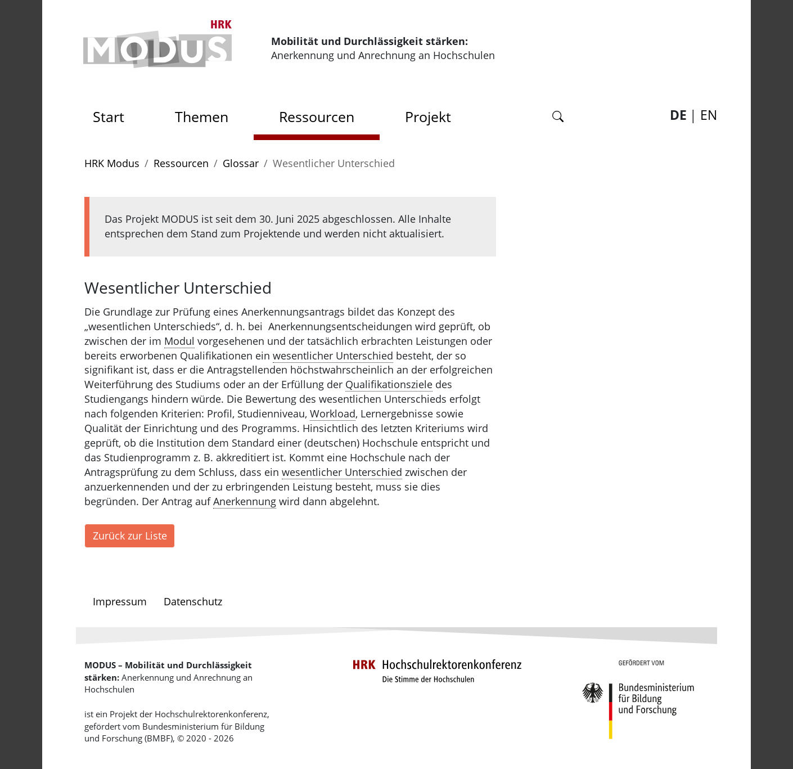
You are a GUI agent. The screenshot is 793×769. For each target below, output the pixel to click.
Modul (179, 341)
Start (112, 113)
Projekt (428, 116)
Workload (332, 413)
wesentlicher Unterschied (333, 355)
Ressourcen (316, 116)
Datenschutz (193, 601)
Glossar (241, 163)
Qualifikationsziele (388, 384)
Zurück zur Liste (130, 535)
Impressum (120, 601)
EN (708, 115)
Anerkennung (244, 501)
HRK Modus (111, 163)
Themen (201, 116)
